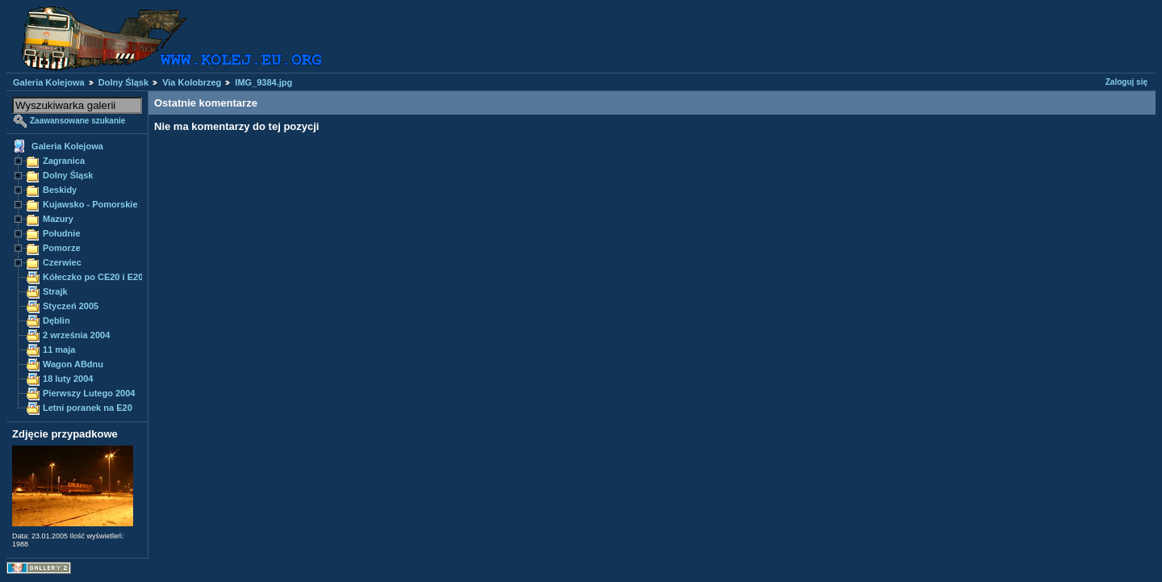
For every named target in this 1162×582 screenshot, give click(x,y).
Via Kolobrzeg (191, 82)
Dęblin (56, 320)
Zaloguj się (1126, 81)
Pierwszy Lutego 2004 (89, 393)
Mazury (58, 219)
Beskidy (60, 190)
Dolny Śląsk (123, 82)
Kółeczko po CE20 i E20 (93, 277)
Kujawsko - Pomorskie (90, 204)
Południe (62, 233)
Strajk (55, 291)
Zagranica (64, 160)
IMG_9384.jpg (263, 82)
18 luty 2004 (68, 378)
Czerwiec (62, 262)
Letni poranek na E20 (87, 407)
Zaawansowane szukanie (77, 120)
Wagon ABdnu (73, 364)
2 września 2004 (76, 335)
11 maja (59, 349)
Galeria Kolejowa (49, 82)
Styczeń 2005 (70, 306)
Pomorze (62, 248)
